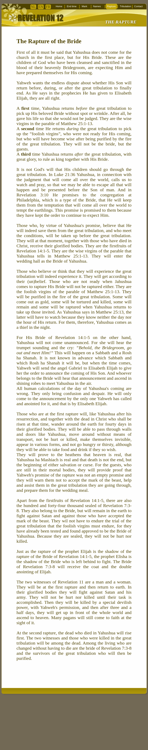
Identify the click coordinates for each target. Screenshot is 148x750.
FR (48, 7)
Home (59, 6)
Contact (138, 6)
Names (97, 6)
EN (40, 7)
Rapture (111, 6)
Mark (84, 6)
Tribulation (125, 6)
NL (33, 7)
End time (72, 6)
